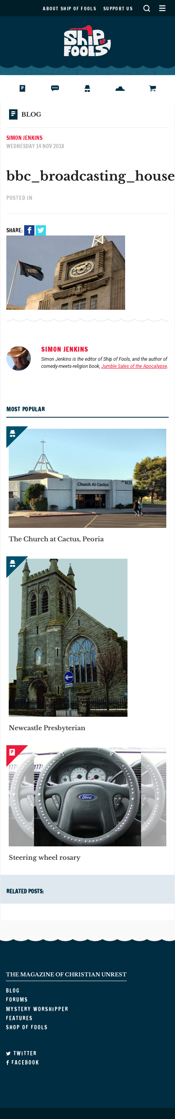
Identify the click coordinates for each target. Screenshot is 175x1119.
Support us (118, 8)
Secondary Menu (162, 8)
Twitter (41, 230)
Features (126, 88)
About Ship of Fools (69, 8)
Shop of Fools (159, 88)
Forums (61, 88)
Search (146, 8)
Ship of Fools (87, 40)
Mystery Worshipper (94, 88)
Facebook (30, 230)
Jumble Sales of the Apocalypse (134, 366)
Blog (25, 88)
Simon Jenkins (24, 138)
